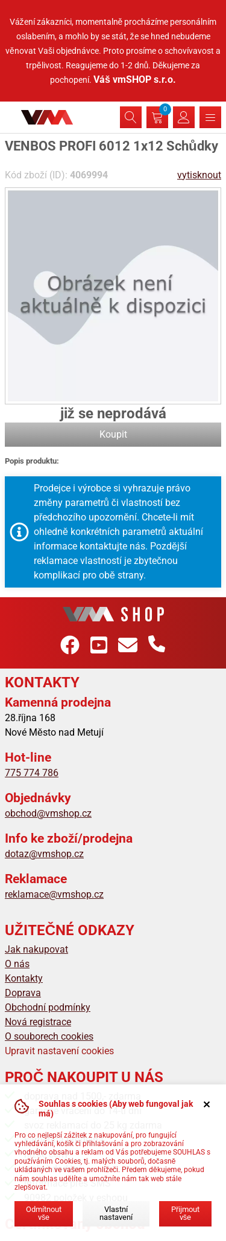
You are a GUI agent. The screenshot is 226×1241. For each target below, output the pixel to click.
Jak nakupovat (36, 949)
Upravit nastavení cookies (59, 1051)
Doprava (23, 993)
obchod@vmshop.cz (48, 813)
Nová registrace (38, 1022)
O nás (17, 964)
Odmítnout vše (43, 1213)
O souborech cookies (49, 1036)
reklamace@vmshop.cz (54, 894)
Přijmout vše (185, 1213)
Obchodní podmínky (47, 1007)
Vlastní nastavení (116, 1213)
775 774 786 (31, 773)
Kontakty (24, 978)
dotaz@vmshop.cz (44, 854)
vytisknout (199, 175)
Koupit (113, 434)
